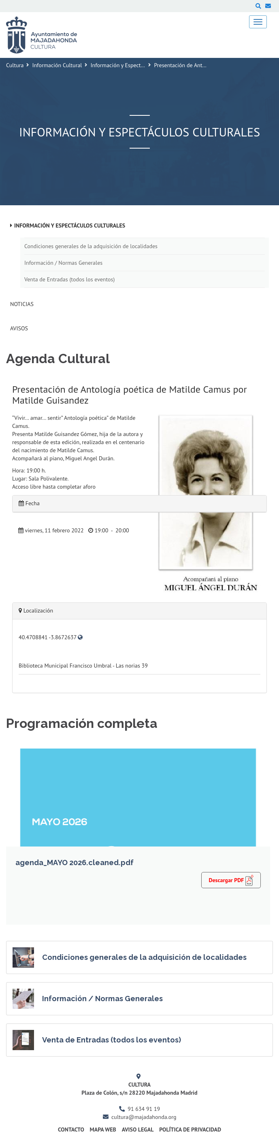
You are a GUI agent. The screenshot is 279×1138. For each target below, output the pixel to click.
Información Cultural (57, 65)
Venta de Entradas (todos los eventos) (69, 279)
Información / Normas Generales (63, 262)
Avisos (19, 328)
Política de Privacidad (190, 1129)
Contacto (71, 1129)
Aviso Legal (138, 1129)
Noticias (22, 304)
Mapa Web (103, 1129)
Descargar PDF (231, 880)
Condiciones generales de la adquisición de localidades (91, 246)
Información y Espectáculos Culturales (136, 65)
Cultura (14, 65)
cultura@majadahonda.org (143, 1117)
